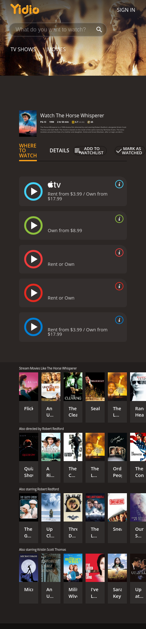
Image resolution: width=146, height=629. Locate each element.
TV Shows (23, 49)
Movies (56, 49)
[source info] (118, 184)
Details (59, 150)
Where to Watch (28, 150)
